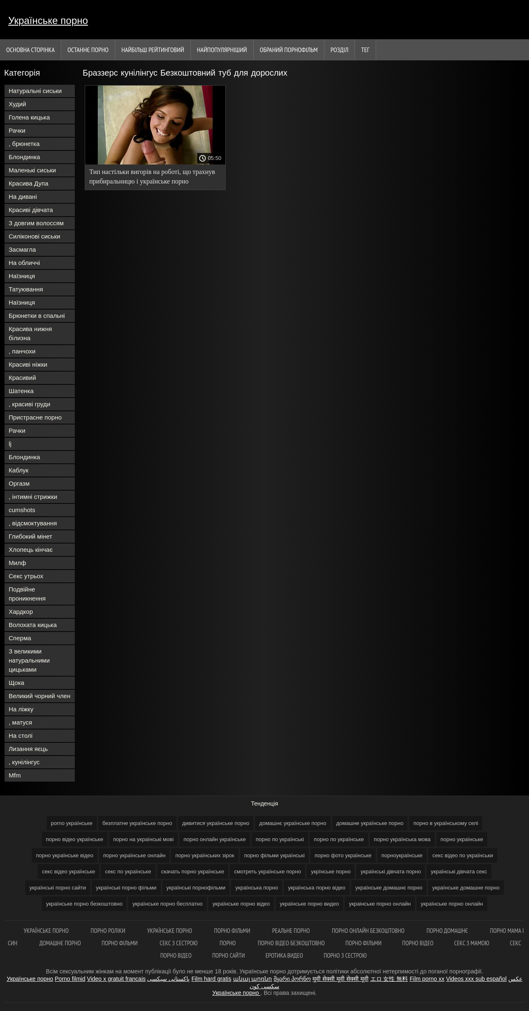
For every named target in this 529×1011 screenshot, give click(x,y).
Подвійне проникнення (27, 594)
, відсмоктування (33, 523)
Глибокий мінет (30, 536)
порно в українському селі (445, 823)
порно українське (462, 839)
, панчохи (22, 351)
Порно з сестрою (345, 955)
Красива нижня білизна (30, 333)
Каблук (19, 470)
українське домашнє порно (388, 888)
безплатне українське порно (137, 823)
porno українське (72, 823)
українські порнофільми (196, 888)
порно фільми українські (274, 855)
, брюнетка (24, 143)
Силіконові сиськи (34, 236)
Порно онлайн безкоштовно (369, 931)
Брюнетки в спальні (37, 315)
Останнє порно (87, 49)
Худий (17, 103)
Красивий (22, 377)
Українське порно (48, 20)
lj (10, 443)
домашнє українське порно (292, 823)
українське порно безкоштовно (84, 904)
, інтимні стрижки (33, 496)
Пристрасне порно (35, 417)
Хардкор (21, 611)
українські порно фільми (126, 888)
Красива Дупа (28, 183)
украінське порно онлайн (380, 904)
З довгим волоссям (36, 223)
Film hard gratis (211, 978)
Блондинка (24, 156)
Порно (228, 943)
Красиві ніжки (28, 364)
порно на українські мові (143, 839)
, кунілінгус (24, 761)
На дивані (23, 196)
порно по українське (339, 839)
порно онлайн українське (214, 839)
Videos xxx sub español (476, 978)
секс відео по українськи (462, 855)
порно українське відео (64, 855)
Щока (16, 682)
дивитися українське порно (216, 823)
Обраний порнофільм (289, 49)
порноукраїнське (402, 855)
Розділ (339, 49)
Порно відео (418, 943)
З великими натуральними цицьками (29, 660)
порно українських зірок (204, 855)
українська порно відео (317, 888)
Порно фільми (233, 931)
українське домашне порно (466, 888)
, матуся (20, 722)
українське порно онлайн (452, 904)
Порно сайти (228, 955)
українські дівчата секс (459, 871)
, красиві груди (29, 404)
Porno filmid (70, 978)
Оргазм (19, 483)
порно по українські (280, 839)
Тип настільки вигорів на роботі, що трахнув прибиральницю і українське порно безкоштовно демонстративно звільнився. (152, 178)
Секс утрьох (26, 575)
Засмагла (22, 249)
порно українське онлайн (134, 855)
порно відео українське (74, 839)
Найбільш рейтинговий (153, 49)
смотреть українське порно (267, 871)
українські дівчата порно (390, 871)
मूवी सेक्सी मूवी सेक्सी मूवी (340, 978)
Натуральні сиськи (35, 90)
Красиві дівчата (31, 209)
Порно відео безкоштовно (291, 943)
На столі (21, 735)
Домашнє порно (60, 943)
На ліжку (21, 709)
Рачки (17, 130)
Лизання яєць (28, 748)
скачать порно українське (192, 871)
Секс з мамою (471, 943)
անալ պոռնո (252, 978)
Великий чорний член (39, 695)
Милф (17, 562)
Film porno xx (427, 978)
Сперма (20, 637)
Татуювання (26, 289)
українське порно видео (309, 904)
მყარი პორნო (292, 978)
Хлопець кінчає (30, 549)
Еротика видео (284, 955)
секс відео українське (68, 871)
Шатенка (21, 390)
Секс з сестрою (179, 943)
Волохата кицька (33, 624)
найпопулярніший (222, 49)
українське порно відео (241, 904)
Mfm (15, 775)
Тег (365, 49)
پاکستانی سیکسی (168, 978)
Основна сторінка (30, 49)
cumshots (22, 509)
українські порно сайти (57, 888)
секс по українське (128, 871)
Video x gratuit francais (116, 978)
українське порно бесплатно (167, 904)
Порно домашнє (448, 931)
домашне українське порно (370, 823)
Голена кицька (29, 117)
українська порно (256, 888)
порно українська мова (402, 839)
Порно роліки (108, 931)
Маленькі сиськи (32, 170)
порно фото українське (343, 855)
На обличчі (24, 262)
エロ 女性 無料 (389, 978)
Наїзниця (22, 275)
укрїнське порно (330, 871)
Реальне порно (291, 931)
